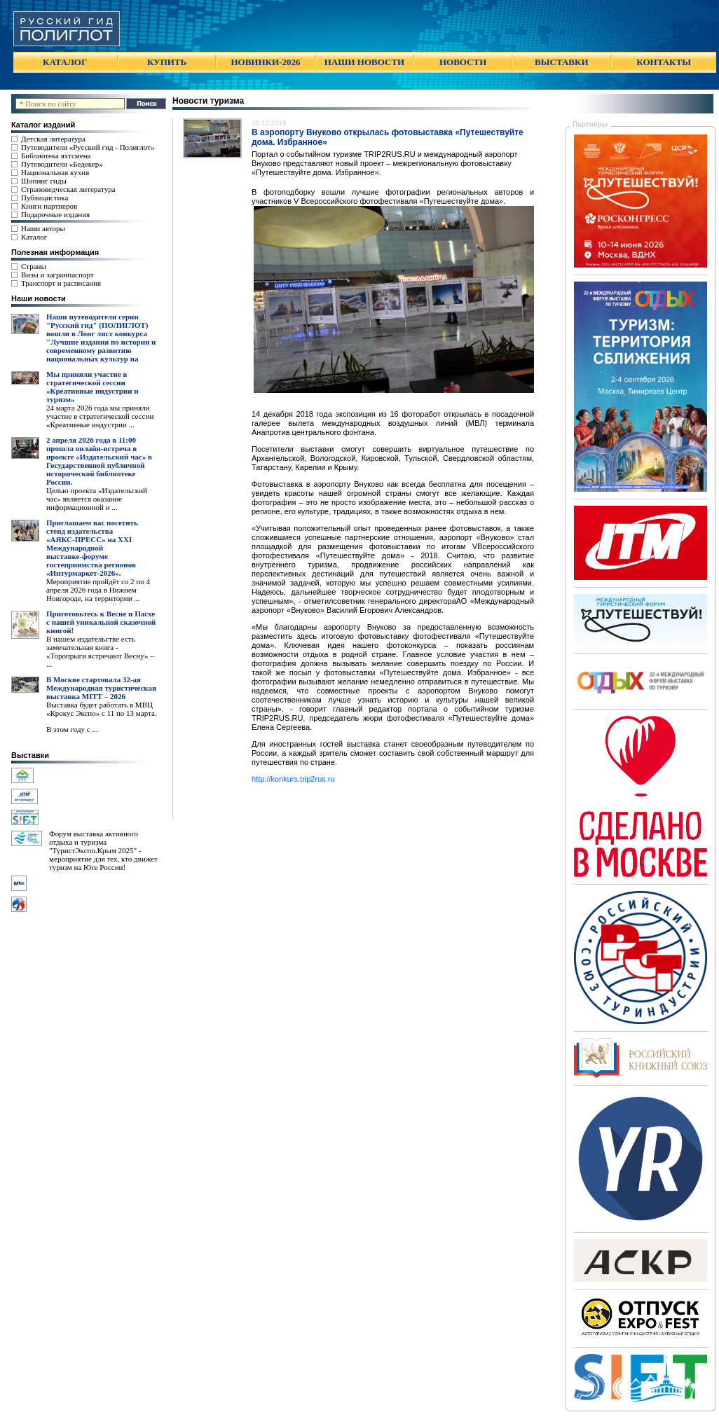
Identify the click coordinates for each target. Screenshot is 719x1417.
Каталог (34, 237)
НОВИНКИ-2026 (265, 62)
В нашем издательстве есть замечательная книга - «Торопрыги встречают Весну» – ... (100, 651)
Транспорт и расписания (61, 283)
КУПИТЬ (166, 62)
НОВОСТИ (462, 62)
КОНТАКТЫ (663, 62)
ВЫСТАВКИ (561, 62)
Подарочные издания (55, 214)
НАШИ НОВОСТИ (364, 62)
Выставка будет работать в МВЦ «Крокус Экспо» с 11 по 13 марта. (101, 708)
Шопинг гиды (44, 181)
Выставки (30, 755)
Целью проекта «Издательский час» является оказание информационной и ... (96, 498)
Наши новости (38, 298)
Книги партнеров (49, 206)
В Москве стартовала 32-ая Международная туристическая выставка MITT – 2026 (101, 687)
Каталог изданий (43, 124)
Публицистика (44, 197)
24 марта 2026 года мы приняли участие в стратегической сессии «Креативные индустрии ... (99, 416)
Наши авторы (43, 228)
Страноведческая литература (68, 189)
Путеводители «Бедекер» (62, 164)
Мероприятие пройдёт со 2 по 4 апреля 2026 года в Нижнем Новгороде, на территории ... (98, 589)
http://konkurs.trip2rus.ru (293, 779)
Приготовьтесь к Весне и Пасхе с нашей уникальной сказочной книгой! (101, 622)
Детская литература (53, 138)
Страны (33, 266)
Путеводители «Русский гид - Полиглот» (87, 147)
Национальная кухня (55, 172)
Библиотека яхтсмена (55, 155)
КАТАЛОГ (65, 62)
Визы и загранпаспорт (57, 274)
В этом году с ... (72, 729)
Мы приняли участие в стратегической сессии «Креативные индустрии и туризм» (92, 386)
